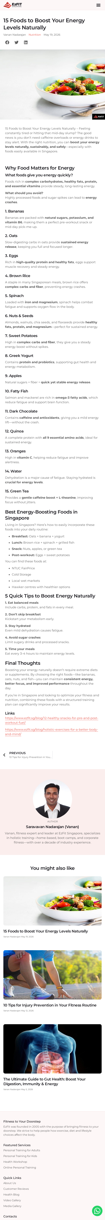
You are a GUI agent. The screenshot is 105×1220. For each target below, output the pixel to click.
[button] (98, 5)
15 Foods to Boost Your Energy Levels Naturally (45, 931)
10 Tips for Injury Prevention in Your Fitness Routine (50, 1005)
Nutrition (35, 34)
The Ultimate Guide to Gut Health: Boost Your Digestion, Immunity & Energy (44, 1081)
